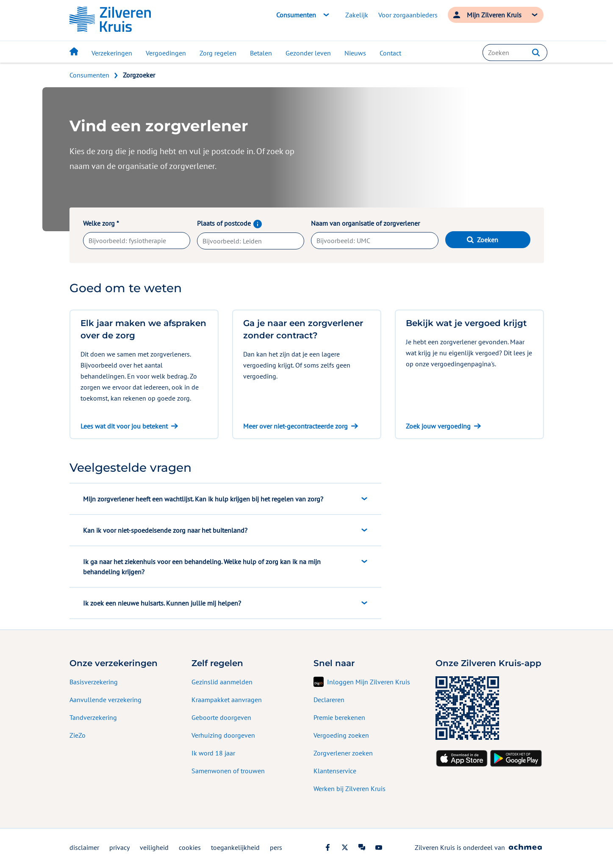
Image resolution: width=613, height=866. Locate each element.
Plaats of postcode (250, 223)
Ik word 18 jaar (213, 753)
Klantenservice (334, 770)
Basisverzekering (93, 682)
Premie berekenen (339, 717)
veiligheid (154, 847)
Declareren (328, 699)
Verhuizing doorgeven (223, 735)
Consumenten (89, 75)
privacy (119, 847)
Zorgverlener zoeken (343, 753)
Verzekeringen (112, 53)
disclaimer (84, 847)
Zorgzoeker (139, 75)
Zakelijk (356, 15)
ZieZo (77, 735)
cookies (190, 847)
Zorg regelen (218, 53)
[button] (536, 52)
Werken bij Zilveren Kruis (349, 788)
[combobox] (515, 52)
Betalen (261, 53)
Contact (390, 53)
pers (276, 847)
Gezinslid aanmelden (221, 682)
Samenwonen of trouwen (228, 770)
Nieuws (355, 53)
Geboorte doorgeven (221, 717)
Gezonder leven (308, 53)
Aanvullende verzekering (105, 699)
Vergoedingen (166, 53)
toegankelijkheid (235, 847)
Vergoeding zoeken (341, 735)
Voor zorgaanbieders (408, 15)
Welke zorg (101, 223)
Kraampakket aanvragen (226, 699)
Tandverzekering (93, 717)
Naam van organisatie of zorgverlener (365, 223)
